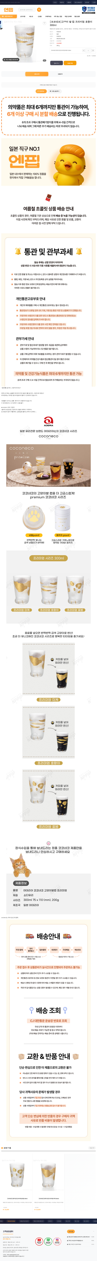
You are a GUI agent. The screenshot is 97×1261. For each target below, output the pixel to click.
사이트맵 (59, 1221)
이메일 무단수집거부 (24, 1221)
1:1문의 (94, 2)
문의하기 (50, 1221)
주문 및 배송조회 (78, 2)
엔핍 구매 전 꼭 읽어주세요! (74, 1244)
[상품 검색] (39, 10)
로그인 (55, 2)
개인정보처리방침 (11, 1221)
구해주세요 (48, 16)
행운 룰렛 (77, 16)
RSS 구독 (68, 1221)
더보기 (92, 1148)
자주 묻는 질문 (58, 16)
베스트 (31, 16)
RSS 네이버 (86, 1221)
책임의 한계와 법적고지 (38, 1221)
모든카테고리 (7, 16)
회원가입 (62, 2)
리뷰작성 (41, 91)
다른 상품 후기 (54, 91)
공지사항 (87, 2)
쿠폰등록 (69, 2)
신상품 (40, 16)
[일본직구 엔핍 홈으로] (8, 9)
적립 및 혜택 (68, 16)
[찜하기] (44, 23)
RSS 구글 (77, 1221)
